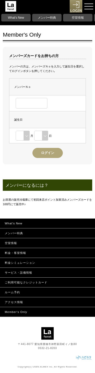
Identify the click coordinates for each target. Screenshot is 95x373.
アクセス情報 (14, 302)
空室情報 (78, 17)
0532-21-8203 (47, 348)
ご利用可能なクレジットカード (26, 282)
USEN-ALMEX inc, (42, 367)
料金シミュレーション (20, 262)
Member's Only (16, 311)
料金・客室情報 (15, 252)
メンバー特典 (47, 17)
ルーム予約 (12, 292)
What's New (16, 17)
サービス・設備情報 (18, 272)
